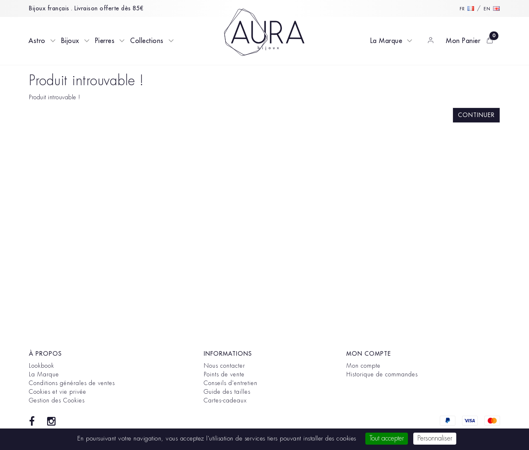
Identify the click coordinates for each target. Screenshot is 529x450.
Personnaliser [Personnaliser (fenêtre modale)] (434, 438)
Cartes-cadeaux (225, 400)
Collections (147, 41)
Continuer (476, 115)
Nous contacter (224, 366)
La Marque (386, 41)
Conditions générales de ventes (72, 383)
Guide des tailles (227, 392)
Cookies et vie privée (57, 392)
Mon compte (363, 366)
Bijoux (70, 41)
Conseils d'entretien (230, 383)
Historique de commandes (382, 374)
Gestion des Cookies (57, 400)
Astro (37, 41)
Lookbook (41, 366)
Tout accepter (386, 438)
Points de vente (224, 374)
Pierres (105, 41)
